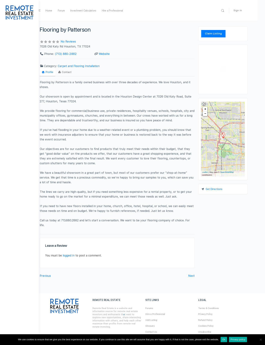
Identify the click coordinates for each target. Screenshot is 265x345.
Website (112, 54)
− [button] (213, 114)
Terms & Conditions (217, 308)
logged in (77, 255)
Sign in (249, 10)
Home (60, 10)
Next (199, 275)
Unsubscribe (213, 332)
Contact (73, 72)
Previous (53, 275)
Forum (73, 10)
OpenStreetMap (235, 172)
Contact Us (159, 332)
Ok (223, 339)
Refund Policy (214, 320)
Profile (55, 72)
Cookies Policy (214, 326)
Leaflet (213, 172)
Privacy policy (238, 339)
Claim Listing (221, 33)
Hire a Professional (124, 10)
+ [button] (213, 109)
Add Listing (159, 320)
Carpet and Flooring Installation (87, 66)
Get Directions (222, 189)
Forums (157, 308)
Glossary (158, 326)
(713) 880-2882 (74, 54)
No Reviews (76, 41)
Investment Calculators (95, 10)
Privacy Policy (214, 314)
